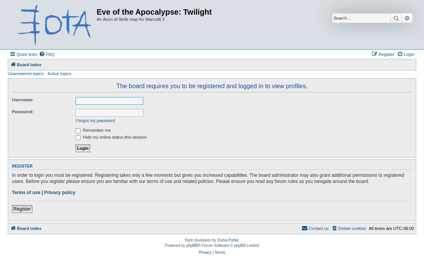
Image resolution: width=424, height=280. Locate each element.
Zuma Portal (227, 240)
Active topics (60, 73)
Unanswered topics (26, 73)
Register (22, 209)
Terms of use (26, 192)
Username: (23, 99)
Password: (23, 111)
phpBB (192, 245)
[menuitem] (46, 54)
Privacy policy (59, 192)
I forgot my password (95, 120)
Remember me (93, 130)
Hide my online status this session (111, 137)
